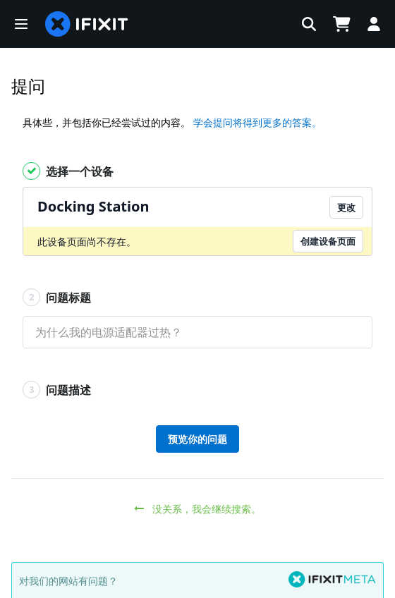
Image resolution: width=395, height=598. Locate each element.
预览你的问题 (197, 439)
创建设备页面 (328, 241)
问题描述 (57, 389)
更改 (346, 207)
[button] (21, 24)
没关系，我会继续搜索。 (198, 508)
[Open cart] (341, 24)
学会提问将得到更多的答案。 (257, 122)
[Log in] (374, 24)
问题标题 (57, 297)
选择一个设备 (68, 171)
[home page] (86, 24)
